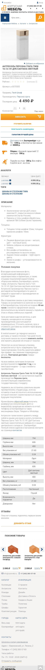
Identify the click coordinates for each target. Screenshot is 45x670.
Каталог (23, 23)
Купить (15, 568)
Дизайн (21, 592)
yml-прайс (20, 630)
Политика (22, 604)
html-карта (20, 623)
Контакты (23, 12)
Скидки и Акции (25, 600)
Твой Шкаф (17, 93)
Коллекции (6, 585)
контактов (17, 430)
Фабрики (14, 12)
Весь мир (6, 623)
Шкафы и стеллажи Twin (15, 191)
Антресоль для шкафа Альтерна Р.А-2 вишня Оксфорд (11, 557)
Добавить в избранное (35, 63)
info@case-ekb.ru (10, 574)
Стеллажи (6, 596)
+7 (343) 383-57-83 (34, 6)
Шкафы (5, 608)
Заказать (28, 117)
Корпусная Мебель (9, 23)
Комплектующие (9, 611)
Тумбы (5, 604)
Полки (4, 600)
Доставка (14, 141)
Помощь (22, 611)
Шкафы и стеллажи (12, 194)
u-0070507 (5, 184)
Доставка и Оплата (27, 596)
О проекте (6, 12)
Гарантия (22, 608)
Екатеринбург (8, 627)
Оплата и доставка (36, 12)
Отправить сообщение (12, 661)
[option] (22, 44)
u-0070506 (5, 180)
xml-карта (20, 627)
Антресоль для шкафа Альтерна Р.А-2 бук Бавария (33, 557)
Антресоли (33, 23)
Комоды (5, 592)
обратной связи (8, 329)
